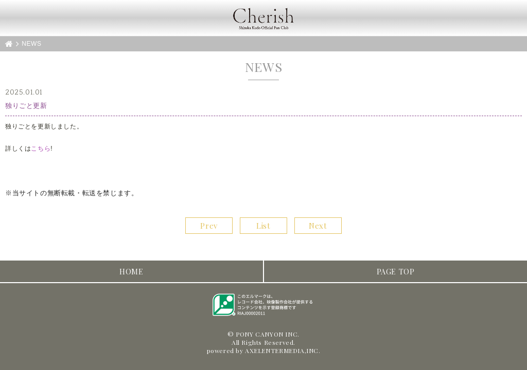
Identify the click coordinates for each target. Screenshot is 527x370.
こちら (40, 148)
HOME (131, 271)
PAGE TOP (396, 271)
